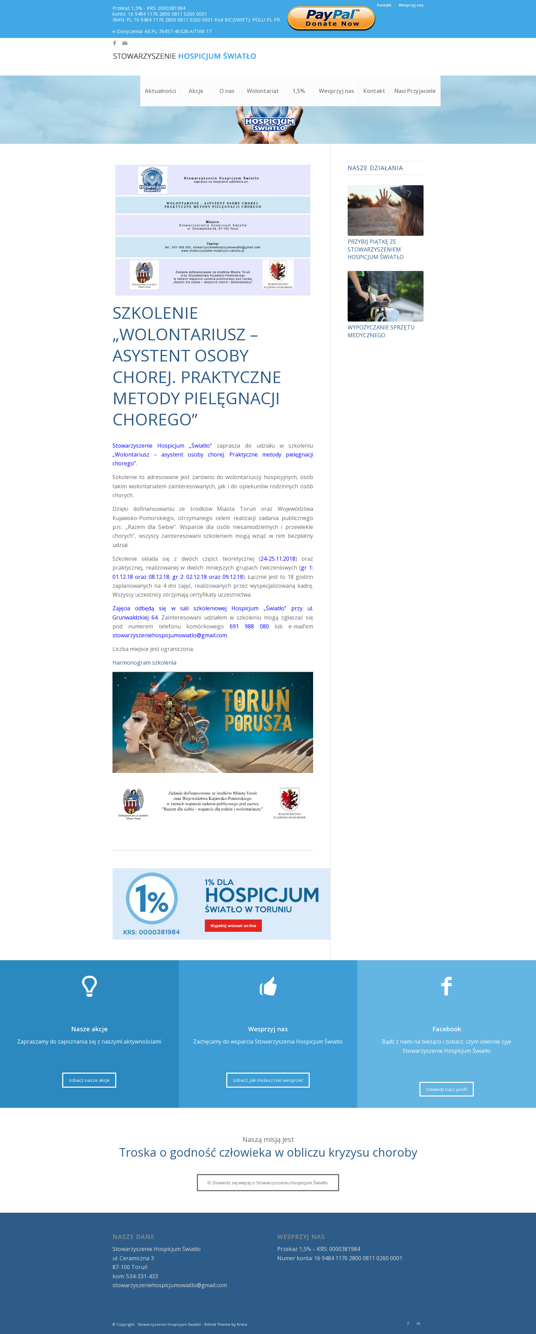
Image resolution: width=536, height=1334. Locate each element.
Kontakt (384, 5)
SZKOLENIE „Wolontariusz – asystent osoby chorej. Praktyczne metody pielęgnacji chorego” (196, 365)
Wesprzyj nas (411, 5)
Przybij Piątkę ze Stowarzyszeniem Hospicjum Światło (376, 249)
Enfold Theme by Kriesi (225, 1324)
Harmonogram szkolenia (144, 662)
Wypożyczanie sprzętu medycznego (381, 331)
